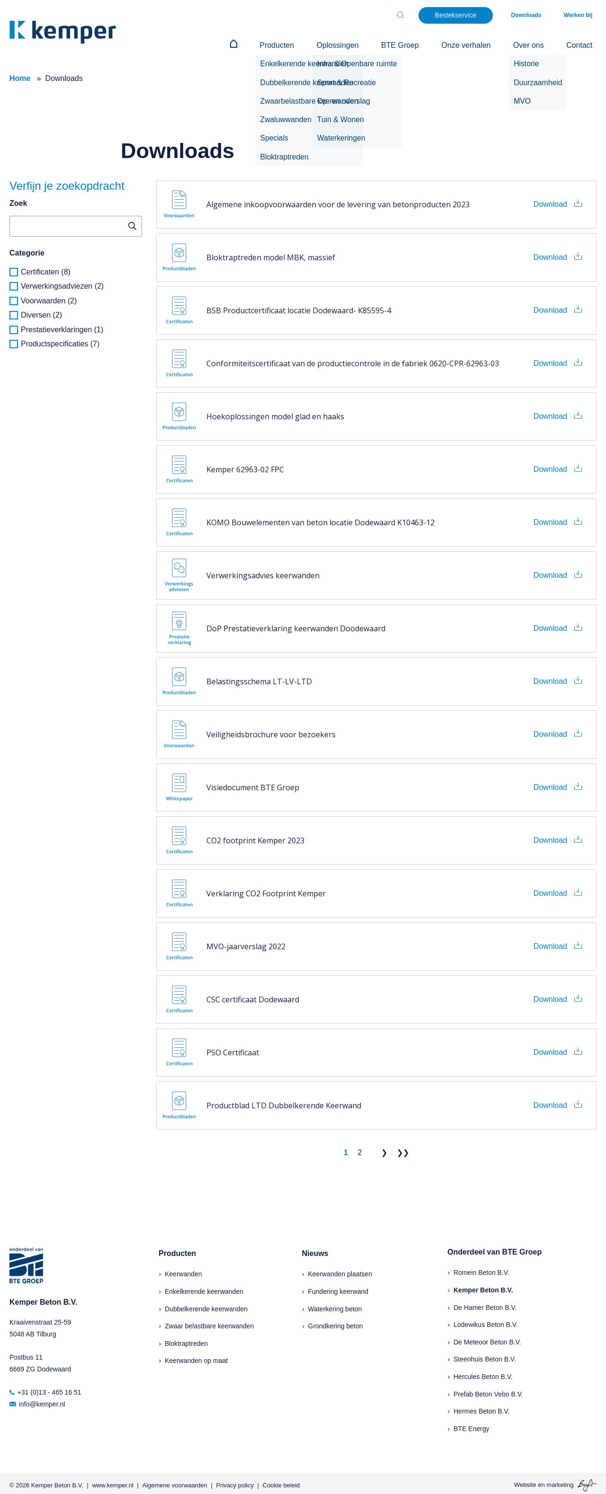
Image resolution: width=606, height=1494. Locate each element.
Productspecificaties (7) (60, 340)
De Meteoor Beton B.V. (487, 1338)
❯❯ (403, 1149)
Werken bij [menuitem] (582, 15)
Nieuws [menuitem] (315, 1249)
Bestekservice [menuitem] (471, 15)
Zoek (18, 199)
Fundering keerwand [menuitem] (338, 1287)
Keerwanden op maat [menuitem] (196, 1357)
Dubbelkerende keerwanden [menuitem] (206, 1304)
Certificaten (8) (46, 268)
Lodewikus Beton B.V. (486, 1321)
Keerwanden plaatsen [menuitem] (340, 1270)
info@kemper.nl (37, 1400)
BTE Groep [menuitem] (429, 43)
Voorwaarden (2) (49, 296)
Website (525, 1481)
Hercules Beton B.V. (483, 1372)
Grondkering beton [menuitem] (335, 1322)
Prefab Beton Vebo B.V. (488, 1390)
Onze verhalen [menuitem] (486, 43)
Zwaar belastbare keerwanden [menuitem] (209, 1322)
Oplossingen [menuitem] (375, 43)
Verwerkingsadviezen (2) (62, 282)
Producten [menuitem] (322, 43)
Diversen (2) (41, 311)
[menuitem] (287, 43)
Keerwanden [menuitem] (183, 1270)
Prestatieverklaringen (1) (62, 325)
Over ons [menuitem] (541, 43)
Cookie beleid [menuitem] (281, 1481)
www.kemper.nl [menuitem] (112, 1481)
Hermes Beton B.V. (482, 1407)
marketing (559, 1481)
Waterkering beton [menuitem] (335, 1304)
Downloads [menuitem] (539, 15)
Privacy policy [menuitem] (234, 1481)
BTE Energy (471, 1424)
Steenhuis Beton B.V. (485, 1355)
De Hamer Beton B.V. (485, 1303)
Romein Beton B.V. (481, 1269)
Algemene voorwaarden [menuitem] (175, 1481)
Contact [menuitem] (583, 43)
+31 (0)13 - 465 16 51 (45, 1388)
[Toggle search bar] (416, 15)
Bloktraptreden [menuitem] (186, 1339)
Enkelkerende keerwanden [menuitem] (204, 1287)
